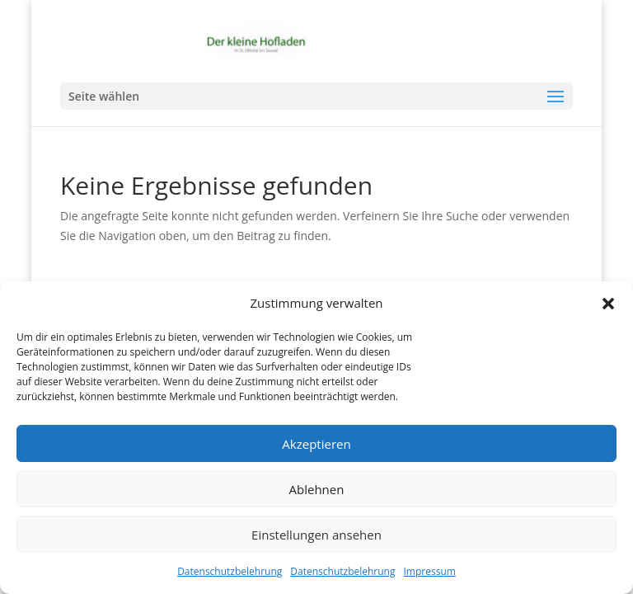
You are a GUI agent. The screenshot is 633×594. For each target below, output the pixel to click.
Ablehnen (317, 489)
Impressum (430, 571)
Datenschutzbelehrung (229, 571)
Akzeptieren (316, 444)
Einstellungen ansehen (316, 534)
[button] (608, 303)
